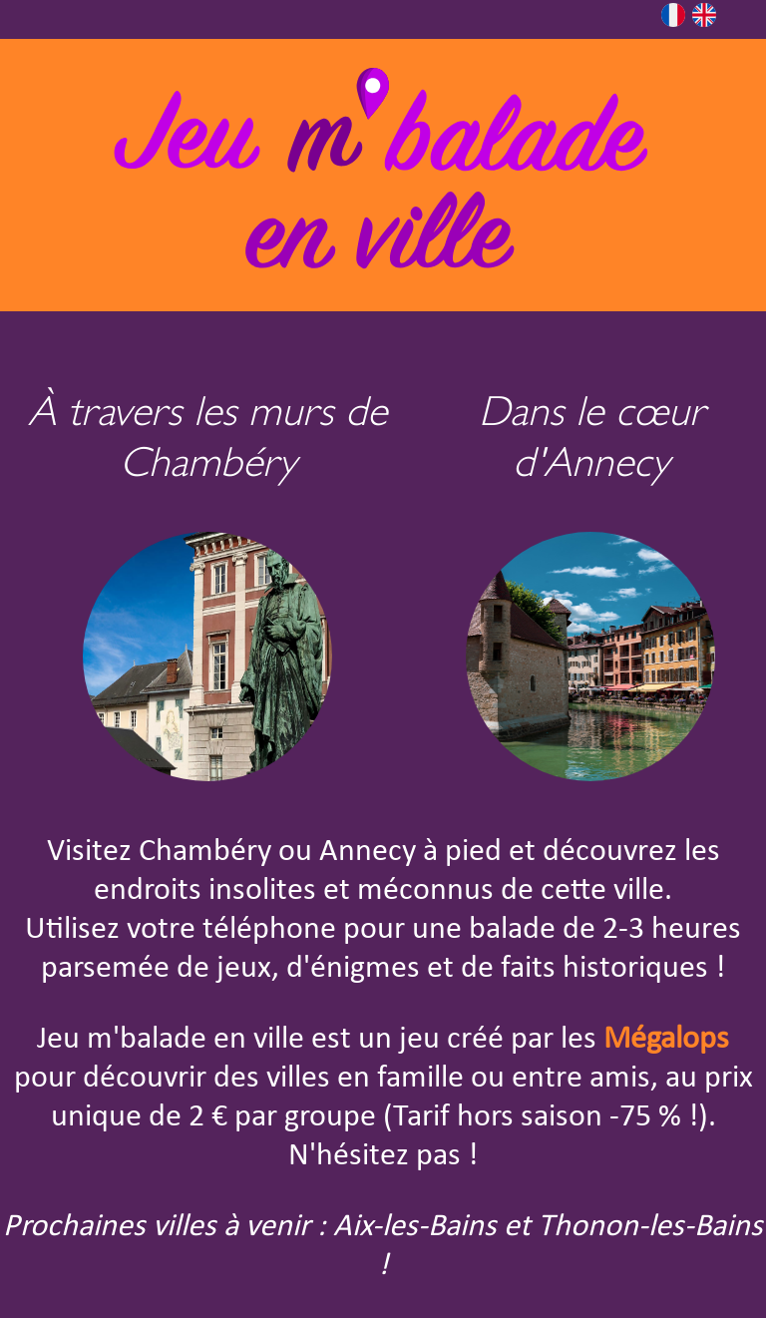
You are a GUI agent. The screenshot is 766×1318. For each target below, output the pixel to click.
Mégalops (666, 1040)
